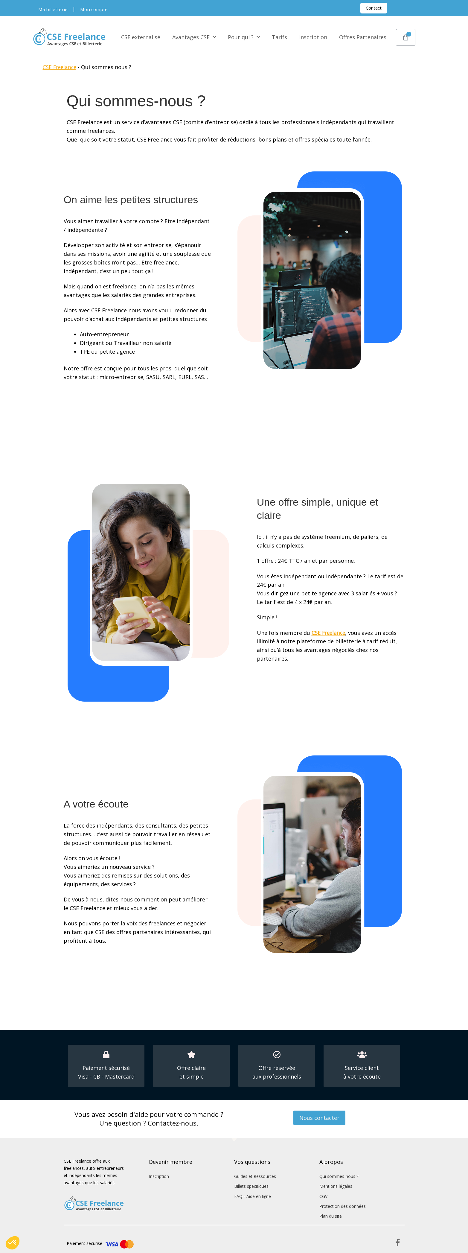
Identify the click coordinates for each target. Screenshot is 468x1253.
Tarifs (279, 37)
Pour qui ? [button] (244, 37)
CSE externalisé (140, 37)
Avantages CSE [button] (194, 37)
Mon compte (95, 9)
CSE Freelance (60, 67)
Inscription (313, 37)
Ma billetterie (53, 9)
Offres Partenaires (362, 37)
